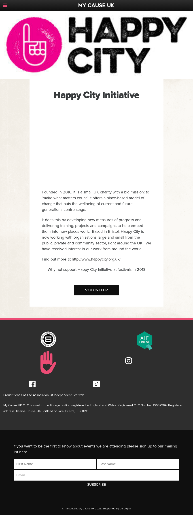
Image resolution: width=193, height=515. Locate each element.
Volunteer (96, 290)
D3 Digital (125, 508)
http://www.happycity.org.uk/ (96, 259)
